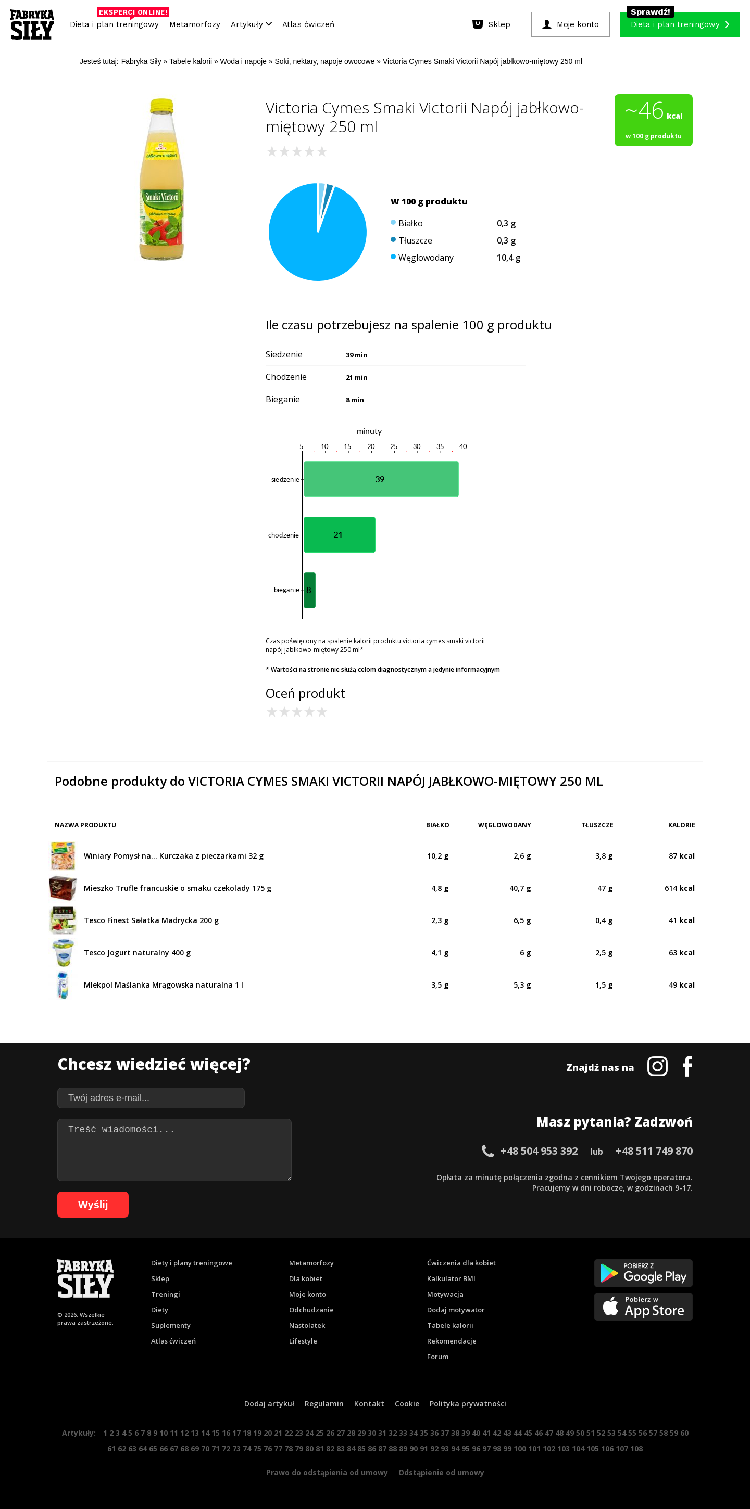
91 (424, 1448)
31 (382, 1433)
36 (434, 1433)
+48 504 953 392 (539, 1151)
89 (403, 1448)
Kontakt (369, 1404)
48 (559, 1433)
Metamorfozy (194, 24)
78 (288, 1448)
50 (580, 1433)
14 (205, 1433)
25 (320, 1433)
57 (653, 1433)
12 (184, 1433)
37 (445, 1433)
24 (309, 1433)
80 (309, 1448)
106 (607, 1448)
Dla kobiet (305, 1278)
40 (476, 1433)
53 (611, 1433)
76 (268, 1448)
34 (413, 1433)
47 (549, 1433)
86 (372, 1448)
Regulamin (324, 1404)
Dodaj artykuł (269, 1404)
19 (257, 1433)
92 (434, 1448)
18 (247, 1433)
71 (215, 1448)
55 (632, 1433)
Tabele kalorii (450, 1325)
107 (622, 1448)
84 (351, 1448)
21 (278, 1433)
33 (403, 1433)
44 (518, 1433)
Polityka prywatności (468, 1404)
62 (122, 1448)
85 (361, 1448)
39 (465, 1433)
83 (340, 1448)
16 (226, 1433)
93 (445, 1448)
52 (601, 1433)
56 (643, 1433)
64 (143, 1448)
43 (507, 1433)
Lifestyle (303, 1341)
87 (382, 1448)
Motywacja (445, 1294)
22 (288, 1433)
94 (455, 1448)
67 (174, 1448)
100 (520, 1448)
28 (351, 1433)
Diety (159, 1309)
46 (538, 1433)
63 (132, 1448)
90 (413, 1448)
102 (549, 1448)
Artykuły (251, 24)
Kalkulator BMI (451, 1278)
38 (455, 1433)
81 (320, 1448)
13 (195, 1433)
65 (153, 1448)
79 (299, 1448)
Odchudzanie (311, 1309)
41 (486, 1433)
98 (497, 1448)
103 (563, 1448)
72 (226, 1448)
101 (534, 1448)
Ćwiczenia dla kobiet (461, 1263)
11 (174, 1433)
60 (684, 1433)
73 (236, 1448)
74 (247, 1448)
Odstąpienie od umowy (441, 1472)
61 (111, 1448)
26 (330, 1433)
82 (330, 1448)
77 (278, 1448)
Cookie (407, 1404)
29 (361, 1433)
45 (528, 1433)
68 (184, 1448)
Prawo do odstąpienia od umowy (327, 1472)
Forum (437, 1356)
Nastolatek (307, 1325)
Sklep (160, 1278)
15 (215, 1433)
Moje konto (307, 1294)
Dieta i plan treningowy (117, 22)
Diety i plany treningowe (191, 1263)
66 (163, 1448)
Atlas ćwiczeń (308, 24)
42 (497, 1433)
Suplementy (171, 1325)
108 (636, 1448)
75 (257, 1448)
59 (674, 1433)
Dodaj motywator (456, 1309)
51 (590, 1433)
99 (507, 1448)
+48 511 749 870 (654, 1151)
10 (163, 1433)
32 (393, 1433)
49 (570, 1433)
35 (424, 1433)
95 (465, 1448)
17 (236, 1433)
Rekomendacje (452, 1341)
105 (592, 1448)
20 (268, 1433)
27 (340, 1433)
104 (578, 1448)
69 (195, 1448)
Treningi (165, 1294)
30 (372, 1433)
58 (663, 1433)
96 (476, 1448)
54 (622, 1433)
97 (486, 1448)
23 (299, 1433)
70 (205, 1448)
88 (393, 1448)
